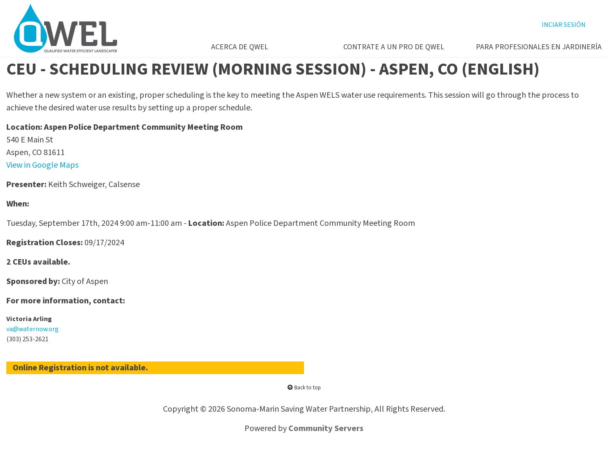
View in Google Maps (42, 165)
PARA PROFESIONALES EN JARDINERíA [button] (532, 47)
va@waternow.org (32, 329)
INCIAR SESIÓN (564, 24)
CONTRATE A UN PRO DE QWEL (393, 47)
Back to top (304, 387)
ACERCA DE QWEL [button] (239, 47)
